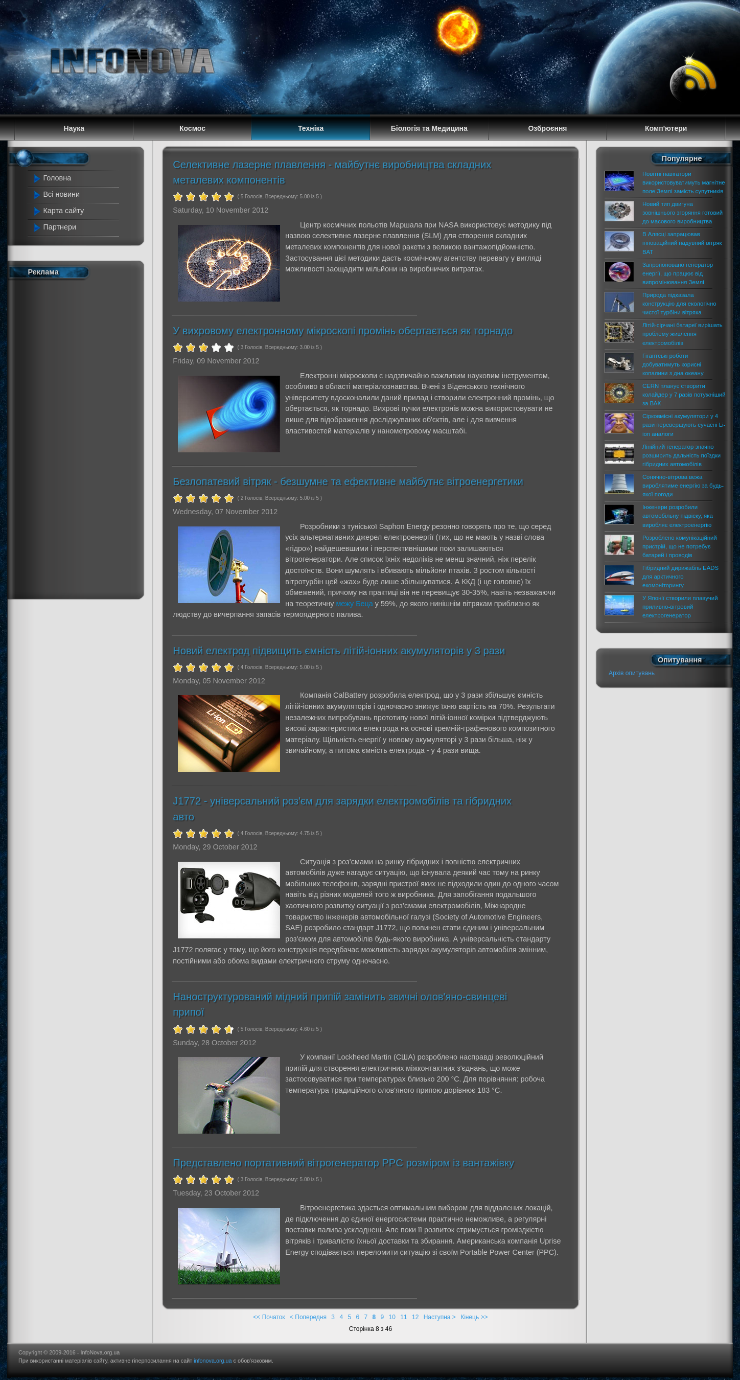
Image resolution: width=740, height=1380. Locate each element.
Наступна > (440, 1317)
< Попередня (308, 1317)
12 (415, 1317)
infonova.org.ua (213, 1361)
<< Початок (269, 1317)
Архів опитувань (632, 673)
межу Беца (354, 604)
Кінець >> (474, 1317)
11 (403, 1317)
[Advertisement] (77, 437)
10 (392, 1317)
